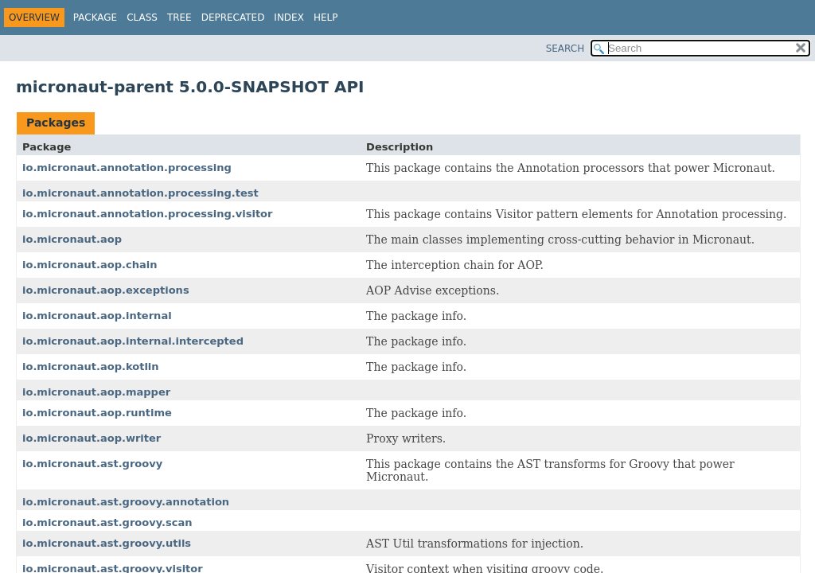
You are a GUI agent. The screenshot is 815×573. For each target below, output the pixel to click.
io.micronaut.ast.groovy (92, 464)
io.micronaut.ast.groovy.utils (106, 543)
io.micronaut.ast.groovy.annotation (125, 502)
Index (289, 17)
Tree (179, 17)
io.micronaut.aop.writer (91, 438)
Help (326, 17)
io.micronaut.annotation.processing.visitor (147, 214)
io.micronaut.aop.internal (97, 316)
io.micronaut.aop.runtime (97, 413)
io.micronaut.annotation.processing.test (140, 193)
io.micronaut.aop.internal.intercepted (133, 341)
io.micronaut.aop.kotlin (90, 366)
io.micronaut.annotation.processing (127, 167)
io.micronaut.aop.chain (89, 265)
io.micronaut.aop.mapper (96, 392)
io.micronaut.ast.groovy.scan (107, 522)
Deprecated (233, 17)
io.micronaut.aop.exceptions (105, 290)
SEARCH (565, 48)
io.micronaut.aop (72, 239)
